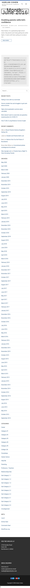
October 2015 (5, 355)
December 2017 (5, 270)
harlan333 (4, 25)
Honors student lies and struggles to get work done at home (14, 104)
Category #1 (4, 431)
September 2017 (6, 281)
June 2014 (4, 407)
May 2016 (4, 333)
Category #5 (4, 446)
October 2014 (5, 392)
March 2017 (4, 303)
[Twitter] (13, 578)
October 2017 (5, 277)
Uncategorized (5, 509)
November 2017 (5, 273)
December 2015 (5, 347)
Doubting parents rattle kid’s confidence (13, 21)
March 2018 (4, 258)
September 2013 (6, 418)
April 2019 (4, 210)
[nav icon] (26, 4)
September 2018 (6, 236)
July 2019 (4, 199)
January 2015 (5, 381)
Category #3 (4, 438)
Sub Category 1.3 (6, 483)
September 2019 (6, 192)
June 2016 (4, 329)
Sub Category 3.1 (6, 498)
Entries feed (4, 521)
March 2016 (4, 336)
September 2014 (6, 396)
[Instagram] (15, 578)
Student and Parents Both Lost (15, 136)
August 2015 (4, 359)
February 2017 (5, 307)
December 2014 (5, 385)
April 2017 (4, 299)
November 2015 (5, 351)
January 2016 (5, 344)
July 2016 (4, 325)
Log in (3, 518)
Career (3, 427)
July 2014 (4, 403)
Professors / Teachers (7, 468)
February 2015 (5, 377)
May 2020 (4, 162)
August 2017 (4, 284)
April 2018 (4, 255)
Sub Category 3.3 (6, 505)
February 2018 (5, 262)
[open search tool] (22, 4)
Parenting (4, 464)
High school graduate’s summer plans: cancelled (12, 110)
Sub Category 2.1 (6, 486)
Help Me (3, 460)
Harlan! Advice (23, 25)
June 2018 (4, 247)
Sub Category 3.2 (6, 501)
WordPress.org (5, 529)
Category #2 (4, 435)
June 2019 (4, 203)
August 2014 (4, 399)
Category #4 (4, 442)
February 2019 (5, 218)
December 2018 (5, 225)
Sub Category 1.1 (6, 475)
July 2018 (4, 244)
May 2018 (4, 251)
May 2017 (4, 296)
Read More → (6, 40)
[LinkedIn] (19, 578)
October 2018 (5, 233)
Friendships (4, 453)
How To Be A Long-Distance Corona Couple (13, 121)
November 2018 (5, 229)
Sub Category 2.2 (6, 490)
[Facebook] (11, 578)
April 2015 (4, 370)
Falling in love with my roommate (10, 99)
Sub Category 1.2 (6, 479)
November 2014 (5, 388)
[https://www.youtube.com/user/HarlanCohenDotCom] (17, 578)
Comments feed (5, 525)
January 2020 (5, 177)
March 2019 (4, 214)
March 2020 (4, 170)
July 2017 (4, 288)
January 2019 (5, 221)
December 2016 (5, 314)
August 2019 (4, 195)
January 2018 (5, 266)
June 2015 (4, 362)
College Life (4, 449)
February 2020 (5, 173)
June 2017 (4, 292)
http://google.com (6, 151)
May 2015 (4, 366)
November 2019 (5, 184)
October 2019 (5, 188)
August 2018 (4, 240)
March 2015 (4, 373)
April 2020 (4, 166)
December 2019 (5, 181)
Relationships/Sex (6, 472)
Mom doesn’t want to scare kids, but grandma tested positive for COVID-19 (14, 116)
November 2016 (5, 318)
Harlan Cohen (10, 2)
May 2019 (4, 207)
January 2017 (5, 310)
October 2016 (5, 321)
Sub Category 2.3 (6, 494)
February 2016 (5, 340)
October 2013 (5, 414)
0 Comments (6, 27)
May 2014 (4, 410)
